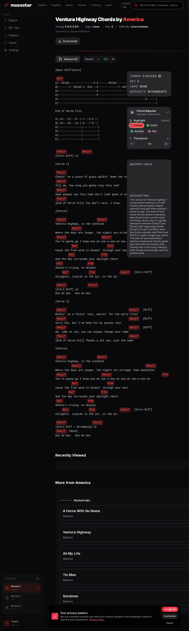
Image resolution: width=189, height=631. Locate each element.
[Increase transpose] (166, 144)
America (133, 19)
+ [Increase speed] (113, 59)
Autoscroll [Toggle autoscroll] (68, 59)
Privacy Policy (96, 619)
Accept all (169, 609)
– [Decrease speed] (98, 59)
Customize (170, 616)
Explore (42, 5)
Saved (69, 5)
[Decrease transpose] (132, 144)
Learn (108, 5)
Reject (169, 623)
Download (67, 41)
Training (95, 5)
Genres (82, 5)
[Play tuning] (159, 76)
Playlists (56, 5)
